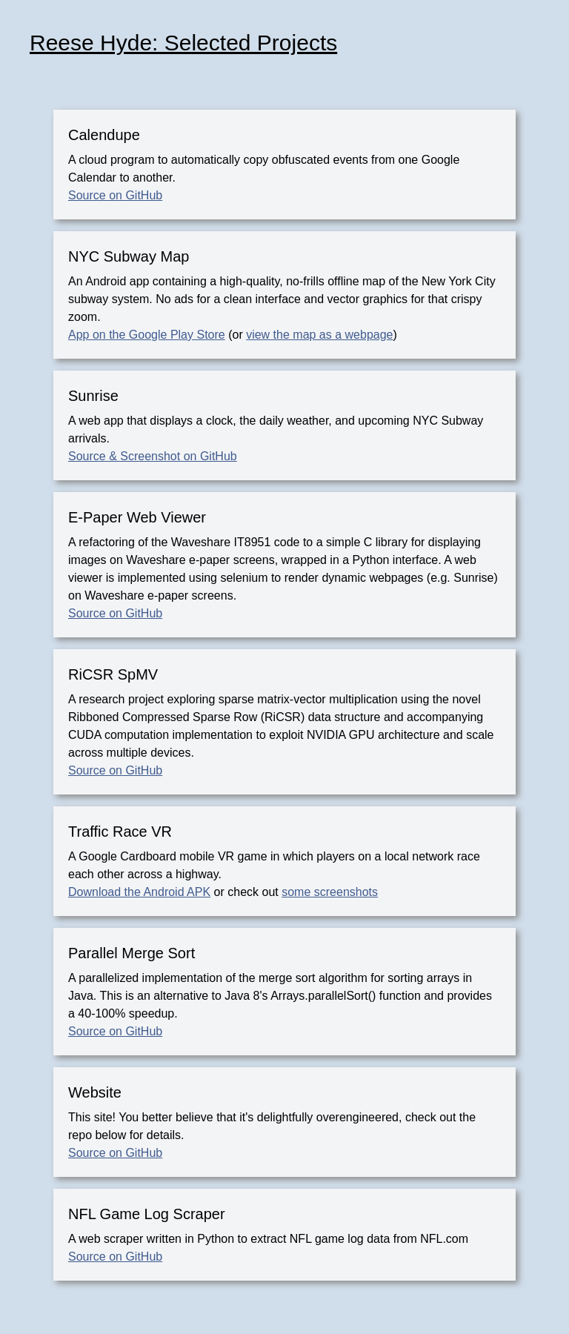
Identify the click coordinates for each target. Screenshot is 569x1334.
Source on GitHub (115, 195)
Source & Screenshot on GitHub (152, 456)
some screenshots (330, 892)
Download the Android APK (139, 892)
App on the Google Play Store (146, 334)
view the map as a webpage (319, 334)
